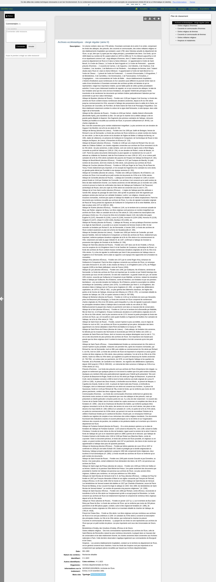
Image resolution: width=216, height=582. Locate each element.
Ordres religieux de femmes (188, 32)
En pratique (193, 9)
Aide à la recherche (168, 9)
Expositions (204, 9)
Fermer (192, 2)
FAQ (213, 9)
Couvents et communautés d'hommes (191, 29)
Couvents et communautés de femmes (192, 34)
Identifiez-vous (7, 9)
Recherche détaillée (98, 575)
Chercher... (154, 9)
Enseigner (182, 9)
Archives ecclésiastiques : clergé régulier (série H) (193, 23)
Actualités (143, 9)
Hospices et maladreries (186, 41)
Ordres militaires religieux (187, 38)
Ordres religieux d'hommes (187, 26)
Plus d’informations (180, 2)
